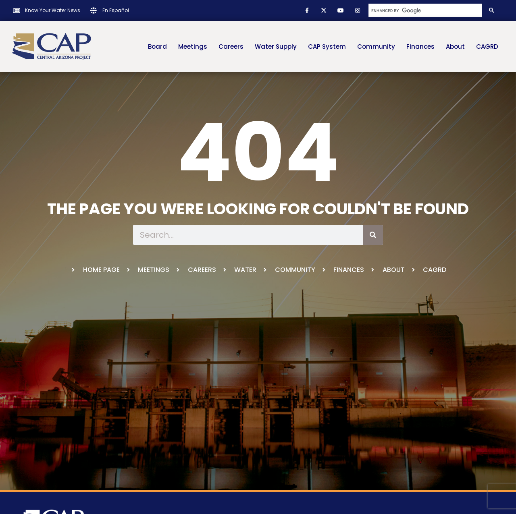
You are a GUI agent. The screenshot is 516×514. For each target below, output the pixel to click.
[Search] (373, 235)
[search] (424, 10)
